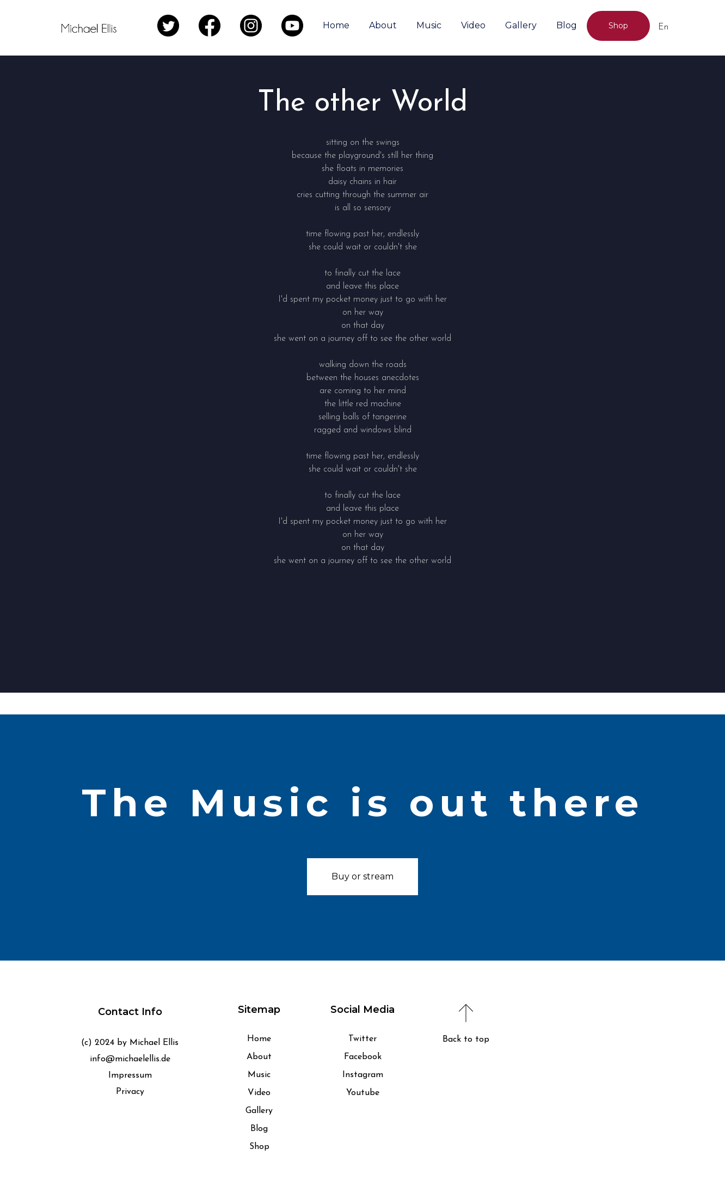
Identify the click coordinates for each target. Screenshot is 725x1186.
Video (473, 25)
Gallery (521, 25)
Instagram (362, 1075)
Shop (259, 1146)
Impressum (130, 1075)
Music (428, 25)
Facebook (363, 1057)
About (383, 25)
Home (336, 25)
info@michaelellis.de (130, 1059)
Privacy (130, 1091)
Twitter (362, 1039)
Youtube (362, 1093)
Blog (566, 25)
